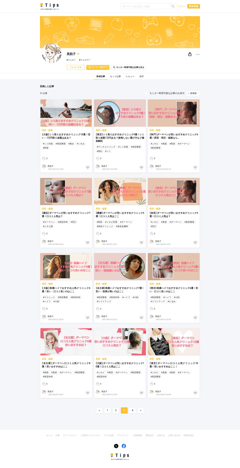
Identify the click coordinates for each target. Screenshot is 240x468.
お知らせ (161, 435)
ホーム (49, 435)
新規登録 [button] (193, 6)
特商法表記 (189, 435)
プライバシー (123, 435)
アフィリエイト (70, 435)
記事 (58, 435)
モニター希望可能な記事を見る (128, 67)
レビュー (130, 76)
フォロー (71, 60)
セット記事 (115, 76)
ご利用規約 (137, 435)
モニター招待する (98, 67)
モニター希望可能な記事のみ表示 (167, 93)
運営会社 (150, 435)
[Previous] (99, 410)
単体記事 (100, 76)
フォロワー (84, 60)
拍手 (142, 76)
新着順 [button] (193, 93)
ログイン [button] (182, 6)
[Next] (141, 410)
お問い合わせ (174, 435)
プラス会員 (109, 435)
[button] (189, 54)
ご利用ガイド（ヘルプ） (90, 435)
